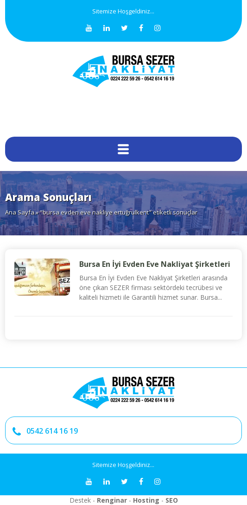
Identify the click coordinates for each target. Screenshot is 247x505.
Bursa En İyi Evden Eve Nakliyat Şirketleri (154, 264)
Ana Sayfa (19, 212)
